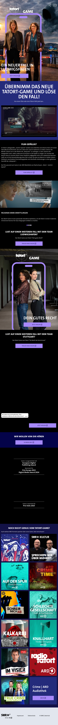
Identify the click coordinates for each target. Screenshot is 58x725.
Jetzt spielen (15, 76)
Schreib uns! (29, 442)
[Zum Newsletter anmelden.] (55, 5)
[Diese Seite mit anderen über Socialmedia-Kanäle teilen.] (49, 5)
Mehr (47, 698)
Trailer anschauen (29, 243)
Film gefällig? (29, 172)
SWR (42, 716)
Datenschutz (31, 716)
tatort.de (47, 716)
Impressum (20, 716)
